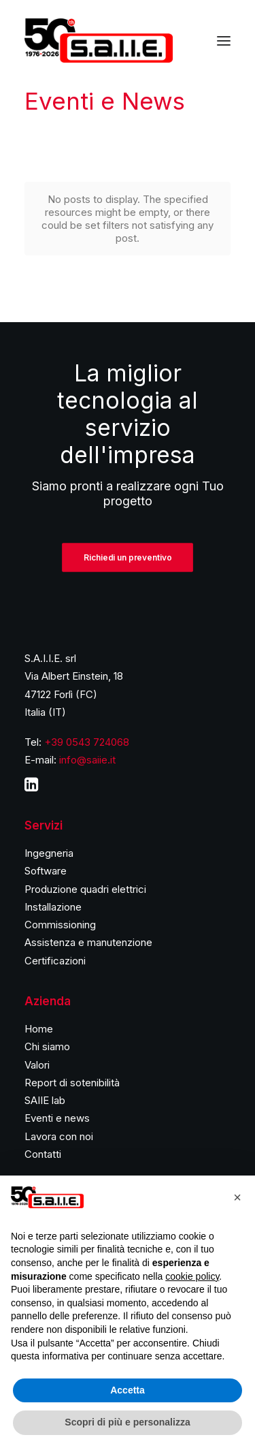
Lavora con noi (58, 1136)
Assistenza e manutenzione (88, 942)
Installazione (53, 906)
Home (38, 1028)
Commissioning (60, 924)
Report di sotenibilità (72, 1082)
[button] (237, 1197)
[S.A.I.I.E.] (98, 40)
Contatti (42, 1154)
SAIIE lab (44, 1100)
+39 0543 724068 (86, 742)
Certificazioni (55, 960)
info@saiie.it (87, 759)
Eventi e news (57, 1118)
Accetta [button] (127, 1390)
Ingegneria (48, 853)
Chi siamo (47, 1046)
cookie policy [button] (192, 1276)
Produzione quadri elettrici (85, 889)
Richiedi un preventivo (127, 557)
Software (45, 870)
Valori (37, 1064)
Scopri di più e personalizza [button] (127, 1422)
